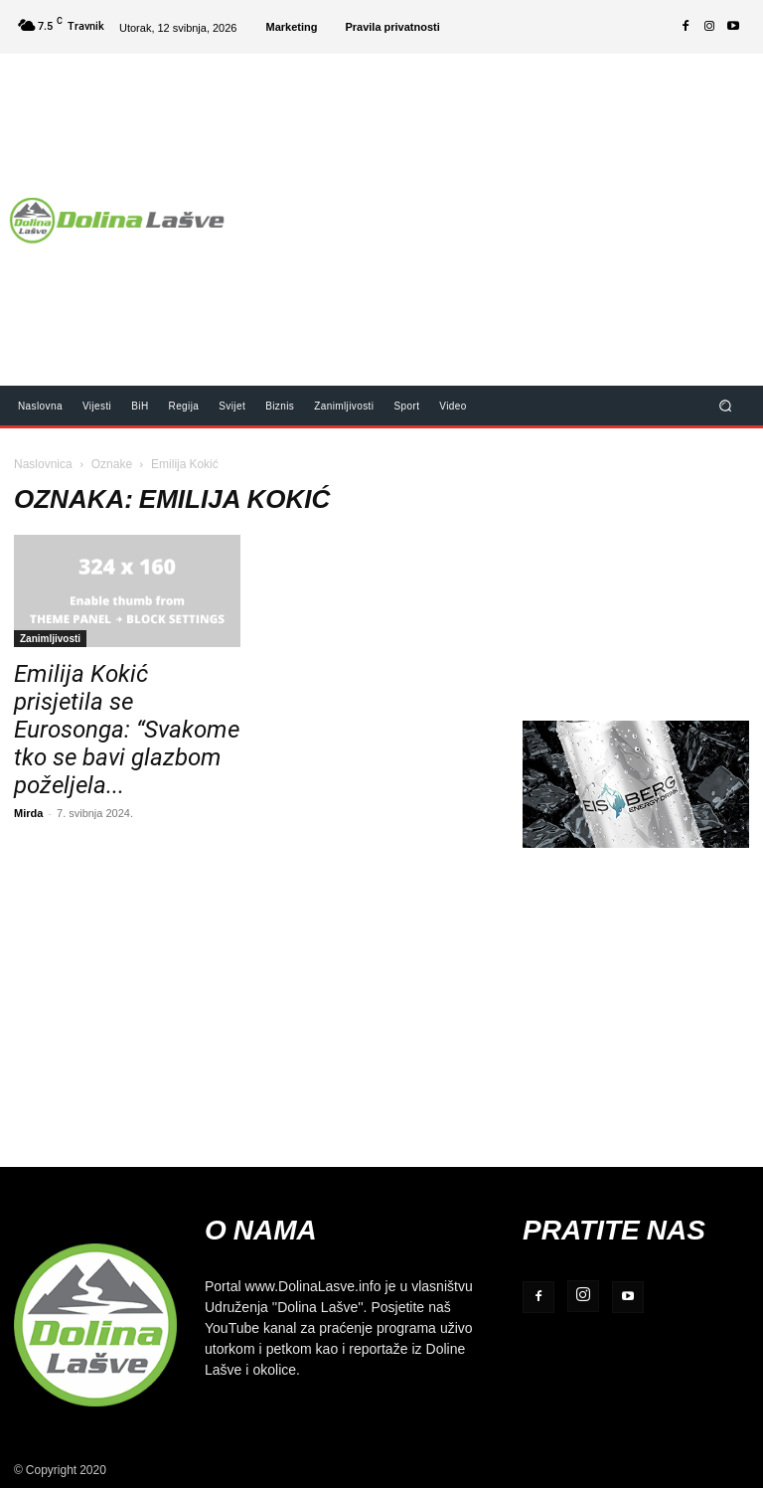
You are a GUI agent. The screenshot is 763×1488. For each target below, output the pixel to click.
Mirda (28, 812)
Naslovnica (43, 463)
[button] (725, 405)
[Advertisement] (502, 207)
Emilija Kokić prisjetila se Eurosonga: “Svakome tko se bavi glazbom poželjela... (126, 729)
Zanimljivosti (50, 638)
